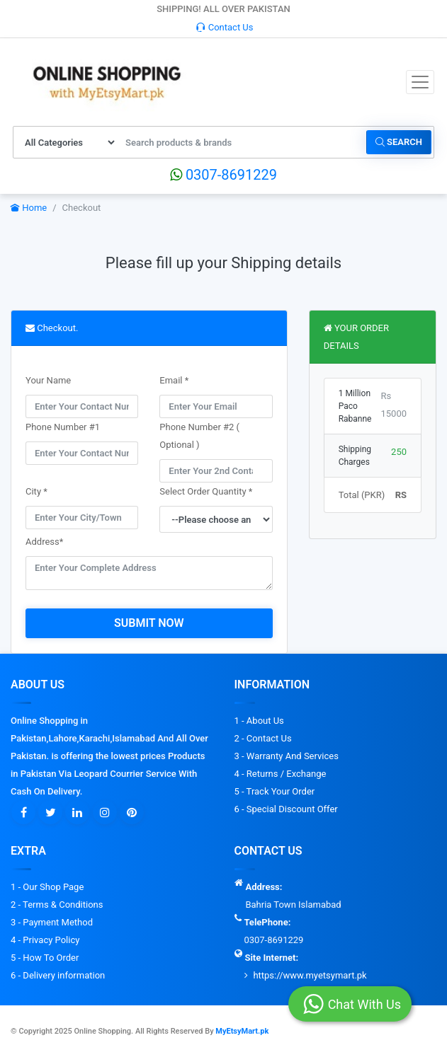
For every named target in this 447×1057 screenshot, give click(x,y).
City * (36, 491)
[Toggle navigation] (420, 82)
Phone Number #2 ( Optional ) (199, 436)
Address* (44, 541)
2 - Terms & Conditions (57, 904)
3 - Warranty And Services (286, 756)
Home (29, 207)
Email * (173, 380)
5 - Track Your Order (274, 791)
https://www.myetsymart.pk (309, 975)
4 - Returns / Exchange (280, 773)
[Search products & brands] (242, 142)
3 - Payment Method (52, 922)
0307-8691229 (223, 174)
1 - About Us (259, 720)
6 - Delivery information (58, 975)
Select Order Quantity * (205, 491)
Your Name (48, 380)
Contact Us (224, 27)
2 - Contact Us (263, 738)
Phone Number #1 (63, 427)
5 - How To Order (45, 957)
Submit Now (149, 623)
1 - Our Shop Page (47, 887)
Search (398, 142)
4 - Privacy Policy (45, 940)
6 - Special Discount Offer (286, 809)
